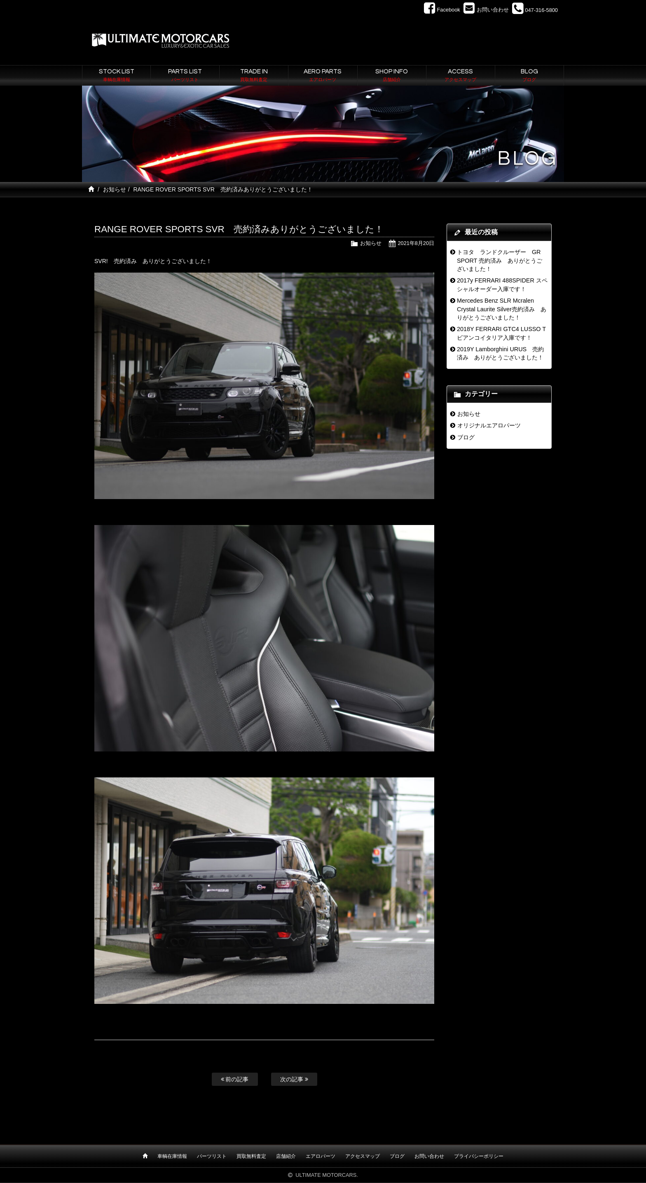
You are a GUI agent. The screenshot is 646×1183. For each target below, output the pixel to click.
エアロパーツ (320, 1156)
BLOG (529, 76)
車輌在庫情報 (172, 1156)
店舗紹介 (286, 1156)
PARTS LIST (185, 76)
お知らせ (114, 189)
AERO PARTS (323, 76)
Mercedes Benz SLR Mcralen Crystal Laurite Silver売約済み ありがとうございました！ (501, 309)
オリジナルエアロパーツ (489, 425)
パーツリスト (212, 1156)
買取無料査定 (251, 1156)
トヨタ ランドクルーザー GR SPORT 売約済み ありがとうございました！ (499, 260)
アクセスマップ (362, 1156)
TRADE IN (254, 76)
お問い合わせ (429, 1156)
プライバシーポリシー (478, 1156)
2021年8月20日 (416, 243)
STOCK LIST (116, 76)
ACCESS (461, 76)
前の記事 (235, 1079)
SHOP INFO (392, 76)
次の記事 (294, 1079)
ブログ (466, 437)
